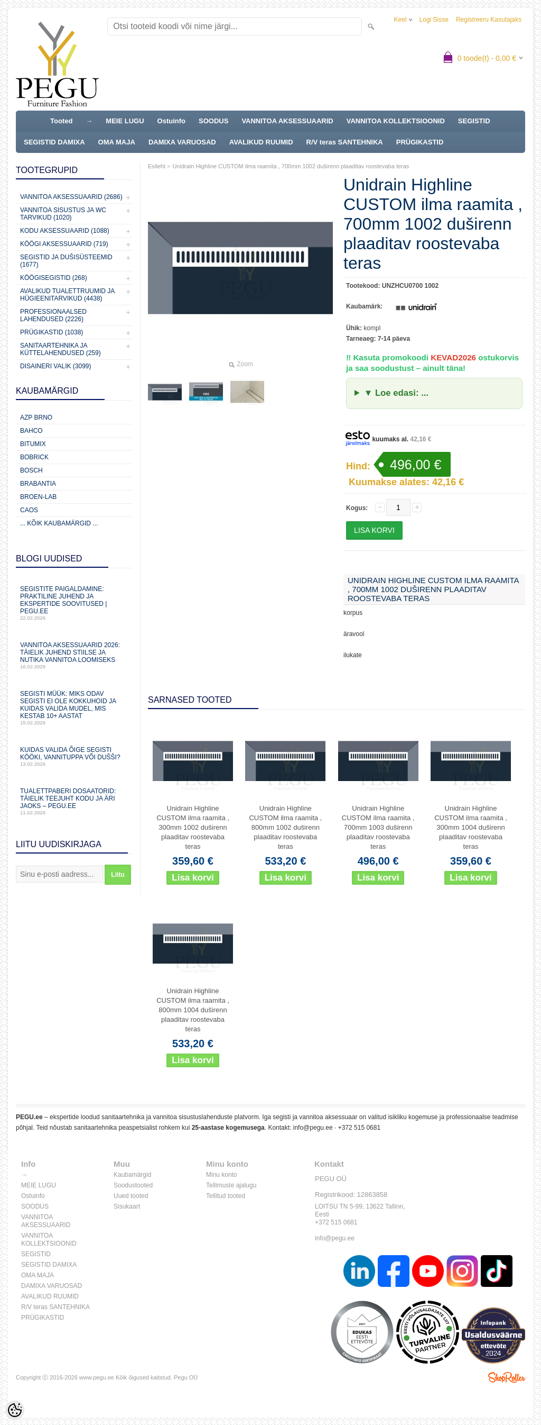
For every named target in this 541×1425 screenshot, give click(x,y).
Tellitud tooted (225, 1196)
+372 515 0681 (359, 1127)
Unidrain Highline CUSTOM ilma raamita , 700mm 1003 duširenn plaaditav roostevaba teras (378, 827)
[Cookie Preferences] (14, 1410)
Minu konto (221, 1174)
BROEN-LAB (38, 497)
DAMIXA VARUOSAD (182, 142)
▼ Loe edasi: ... (396, 393)
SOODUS (213, 121)
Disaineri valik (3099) (55, 366)
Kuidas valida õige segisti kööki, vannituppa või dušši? (74, 756)
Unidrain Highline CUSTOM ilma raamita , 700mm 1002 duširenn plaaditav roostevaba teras (290, 166)
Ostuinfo (171, 121)
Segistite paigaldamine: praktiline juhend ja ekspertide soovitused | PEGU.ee (74, 603)
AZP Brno (36, 417)
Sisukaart (127, 1206)
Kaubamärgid (132, 1174)
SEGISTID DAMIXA (54, 142)
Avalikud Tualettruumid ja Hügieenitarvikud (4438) (67, 294)
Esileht (156, 166)
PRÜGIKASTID (420, 142)
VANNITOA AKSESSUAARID (287, 121)
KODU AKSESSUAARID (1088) (64, 230)
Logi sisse (434, 19)
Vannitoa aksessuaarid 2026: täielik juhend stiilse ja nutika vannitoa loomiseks (74, 655)
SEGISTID (474, 121)
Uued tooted (131, 1196)
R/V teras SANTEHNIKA (344, 142)
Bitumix (33, 444)
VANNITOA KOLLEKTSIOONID (396, 121)
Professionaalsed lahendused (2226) (53, 315)
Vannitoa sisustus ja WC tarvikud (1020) (63, 213)
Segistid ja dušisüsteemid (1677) (66, 260)
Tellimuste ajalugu (231, 1185)
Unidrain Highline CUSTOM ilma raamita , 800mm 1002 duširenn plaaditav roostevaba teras (285, 827)
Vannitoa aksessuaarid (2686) (71, 197)
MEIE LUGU (125, 121)
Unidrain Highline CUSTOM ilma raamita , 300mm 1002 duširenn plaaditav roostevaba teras (192, 827)
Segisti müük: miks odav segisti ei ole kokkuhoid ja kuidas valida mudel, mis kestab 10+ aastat (74, 707)
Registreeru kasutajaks (488, 19)
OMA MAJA (116, 142)
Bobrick (34, 457)
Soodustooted (133, 1185)
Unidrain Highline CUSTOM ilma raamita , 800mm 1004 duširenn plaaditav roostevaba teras (192, 1010)
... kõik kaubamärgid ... (59, 523)
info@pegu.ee (313, 1127)
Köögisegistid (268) (53, 278)
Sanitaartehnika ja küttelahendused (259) (60, 349)
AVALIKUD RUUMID (261, 142)
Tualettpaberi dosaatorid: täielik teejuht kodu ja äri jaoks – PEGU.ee (74, 801)
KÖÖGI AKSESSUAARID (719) (64, 244)
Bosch (31, 470)
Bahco (31, 430)
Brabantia (38, 483)
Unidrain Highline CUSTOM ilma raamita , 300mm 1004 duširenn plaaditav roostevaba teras (470, 827)
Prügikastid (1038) (51, 332)
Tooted (61, 121)
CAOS (29, 510)
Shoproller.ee (506, 1377)
